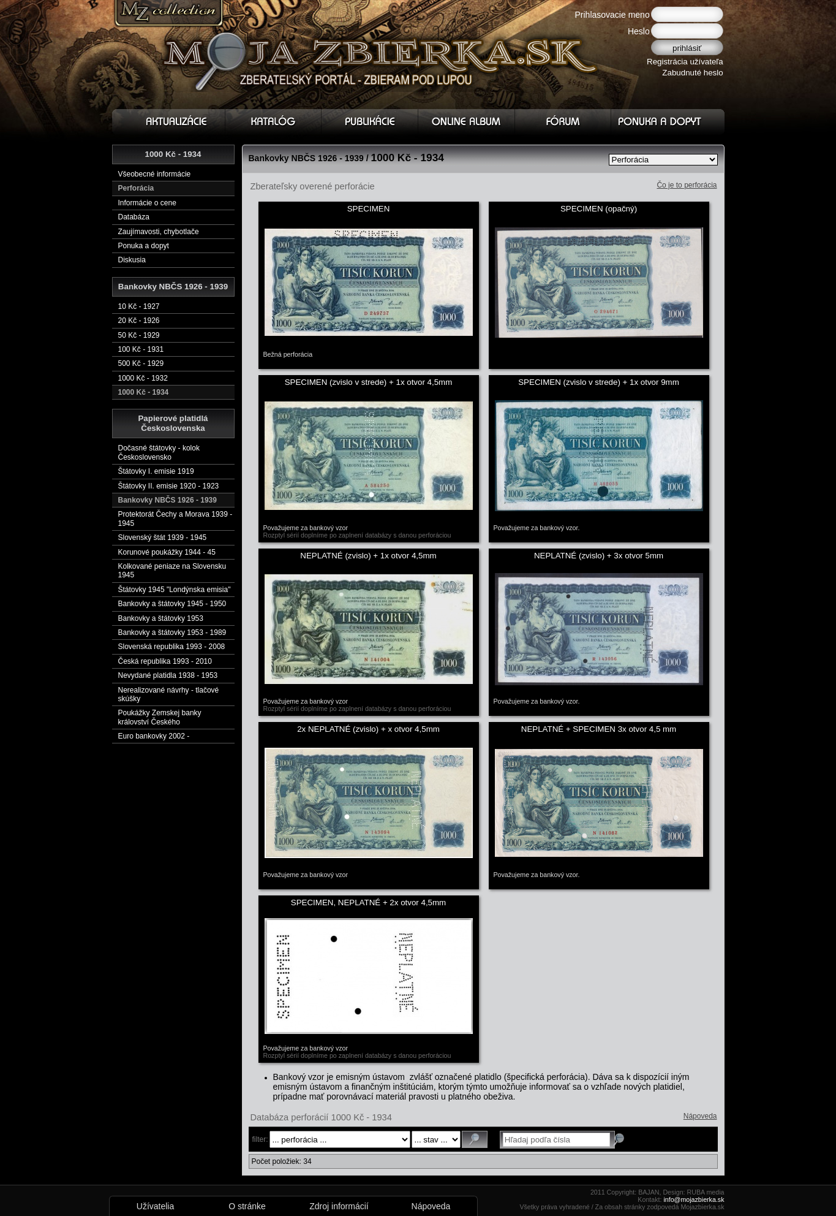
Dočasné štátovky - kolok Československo (159, 452)
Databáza (133, 217)
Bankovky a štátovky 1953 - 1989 (172, 632)
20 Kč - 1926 (139, 320)
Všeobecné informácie (154, 174)
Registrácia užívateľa (685, 61)
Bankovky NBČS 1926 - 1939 (167, 500)
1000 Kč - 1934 (143, 392)
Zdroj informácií (338, 1206)
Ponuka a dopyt (143, 245)
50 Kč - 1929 (139, 335)
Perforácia (136, 188)
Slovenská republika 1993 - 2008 (171, 646)
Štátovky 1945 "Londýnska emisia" (174, 589)
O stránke (247, 1206)
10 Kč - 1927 (139, 306)
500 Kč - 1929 (141, 363)
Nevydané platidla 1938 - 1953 (168, 675)
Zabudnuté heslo (692, 72)
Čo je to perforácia (687, 185)
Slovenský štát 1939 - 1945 (162, 537)
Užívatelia (155, 1206)
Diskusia (132, 260)
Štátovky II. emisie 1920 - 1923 (168, 486)
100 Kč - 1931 (141, 349)
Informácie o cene (147, 203)
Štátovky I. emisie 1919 (156, 471)
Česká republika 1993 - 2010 (165, 661)
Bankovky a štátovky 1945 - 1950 (172, 603)
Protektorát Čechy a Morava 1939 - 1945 (175, 518)
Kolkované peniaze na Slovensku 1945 (172, 570)
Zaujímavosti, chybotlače (158, 231)
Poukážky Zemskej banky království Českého (159, 717)
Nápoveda (700, 1116)
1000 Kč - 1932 (143, 378)
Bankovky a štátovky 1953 (160, 618)
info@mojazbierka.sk (693, 1199)
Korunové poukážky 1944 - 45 (167, 552)
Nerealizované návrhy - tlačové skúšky (168, 694)
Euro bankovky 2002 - (154, 736)
